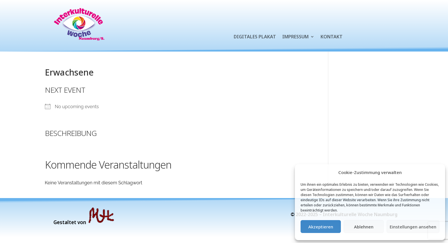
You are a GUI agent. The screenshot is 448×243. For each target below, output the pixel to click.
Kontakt (332, 37)
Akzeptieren (320, 227)
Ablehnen (363, 227)
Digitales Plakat (255, 37)
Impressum (295, 37)
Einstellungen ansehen (413, 227)
